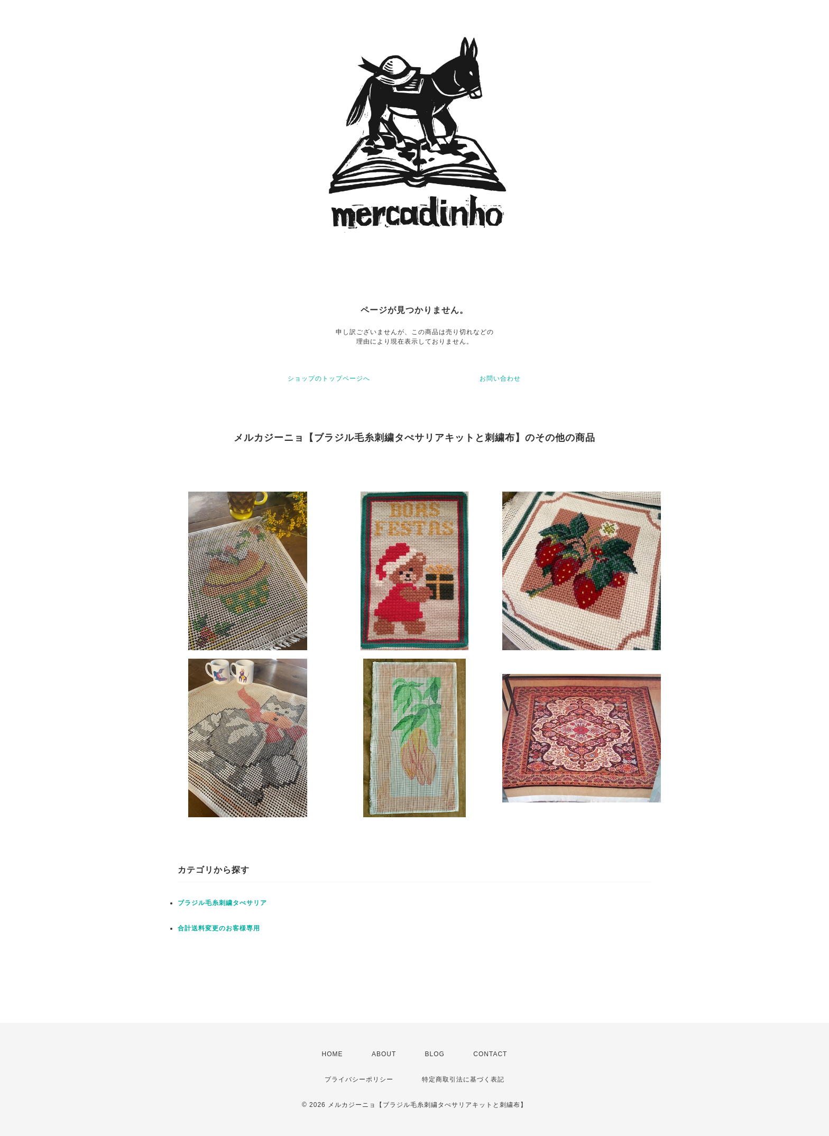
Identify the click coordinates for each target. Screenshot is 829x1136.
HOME (332, 1054)
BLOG (435, 1054)
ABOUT (384, 1054)
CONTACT (490, 1054)
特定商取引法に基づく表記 (463, 1079)
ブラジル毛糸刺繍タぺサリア (222, 903)
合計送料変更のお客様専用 (219, 928)
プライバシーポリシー (359, 1079)
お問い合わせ (500, 378)
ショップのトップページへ (329, 378)
